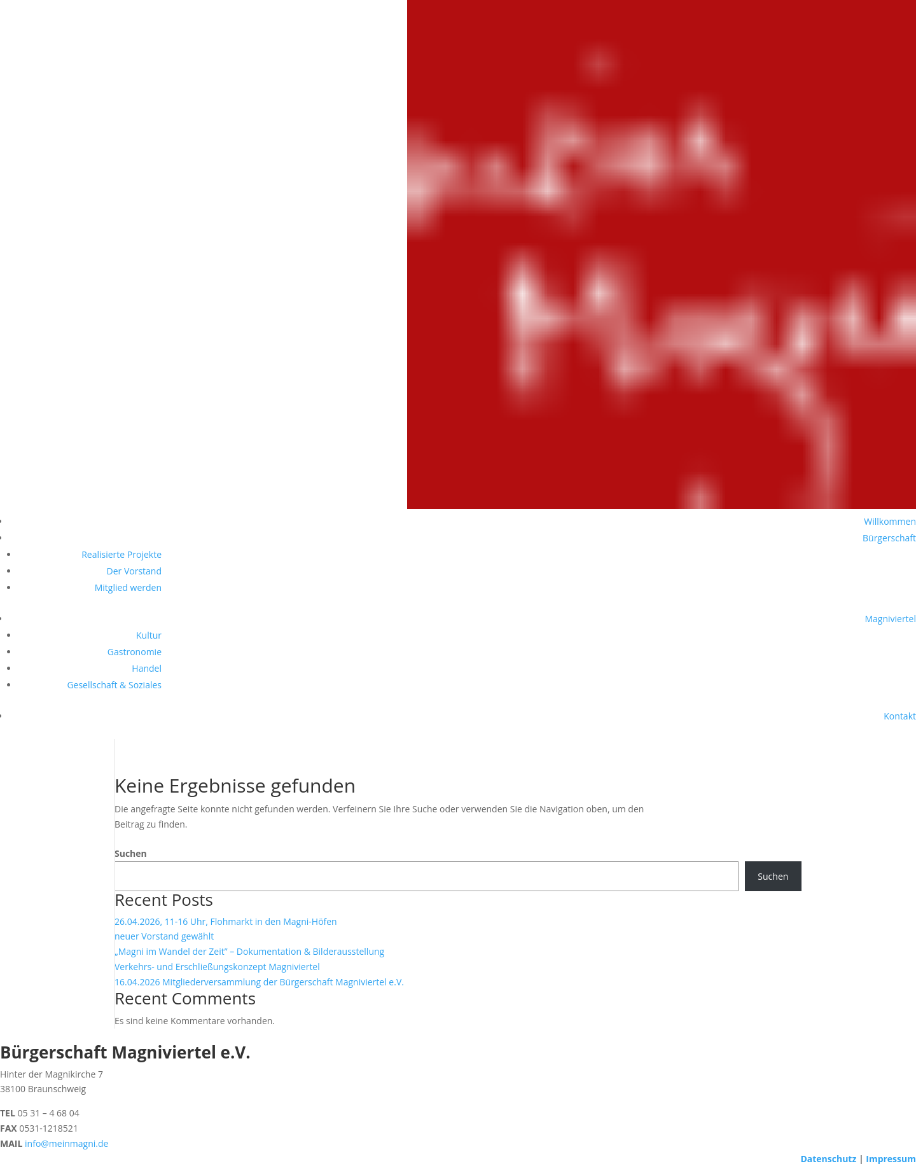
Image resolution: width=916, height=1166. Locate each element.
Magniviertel (890, 619)
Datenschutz (828, 1159)
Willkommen (890, 521)
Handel (147, 668)
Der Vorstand (134, 571)
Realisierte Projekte (121, 554)
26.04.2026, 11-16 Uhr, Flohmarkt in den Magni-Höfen (225, 921)
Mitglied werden (128, 587)
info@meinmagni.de (66, 1143)
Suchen (130, 853)
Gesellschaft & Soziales (114, 685)
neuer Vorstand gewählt (164, 936)
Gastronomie (135, 652)
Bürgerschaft (889, 538)
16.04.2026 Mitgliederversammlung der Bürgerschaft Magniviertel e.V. (259, 982)
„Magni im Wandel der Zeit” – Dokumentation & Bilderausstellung (249, 951)
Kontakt (900, 716)
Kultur (149, 635)
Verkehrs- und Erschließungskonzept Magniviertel (217, 967)
